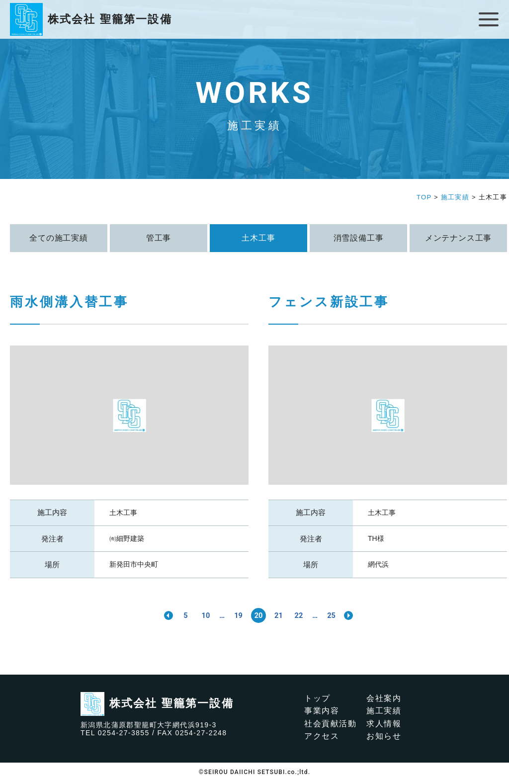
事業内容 (321, 710)
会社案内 (383, 698)
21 (280, 615)
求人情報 (383, 723)
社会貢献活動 (330, 723)
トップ (317, 698)
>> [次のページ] (356, 615)
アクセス (321, 736)
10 (201, 615)
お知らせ (383, 736)
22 (302, 615)
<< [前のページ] (160, 615)
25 (338, 615)
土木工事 (123, 513)
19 (237, 615)
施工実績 (383, 710)
